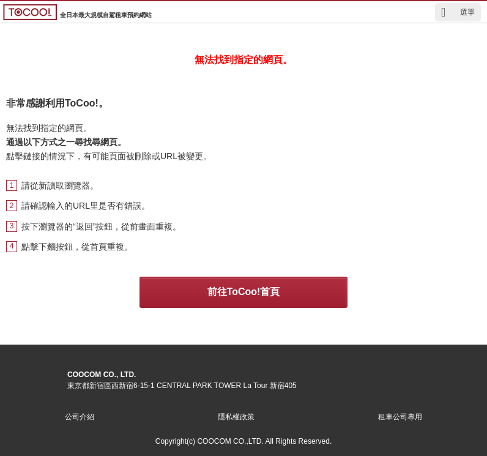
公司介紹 (79, 417)
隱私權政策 (236, 417)
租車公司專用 (400, 417)
